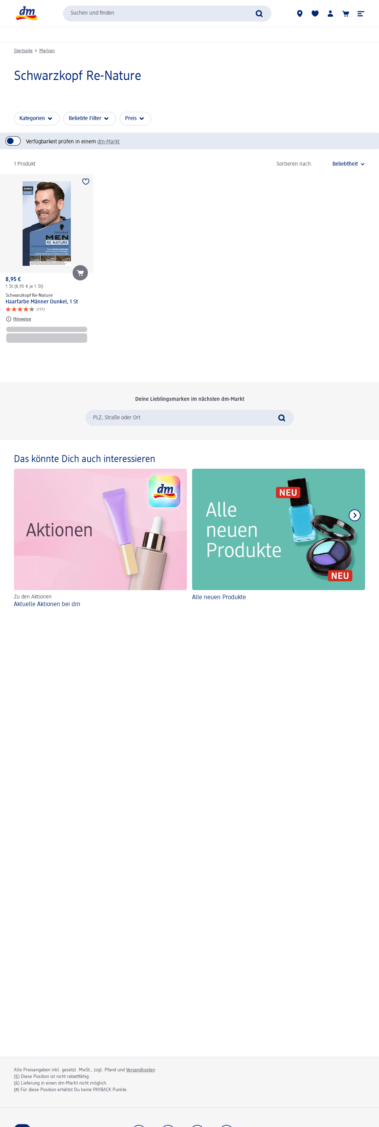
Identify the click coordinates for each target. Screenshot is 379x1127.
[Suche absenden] (259, 14)
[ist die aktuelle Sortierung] (340, 164)
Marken (47, 50)
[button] (361, 13)
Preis (131, 118)
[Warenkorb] (345, 13)
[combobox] (167, 14)
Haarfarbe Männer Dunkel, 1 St (42, 302)
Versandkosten (140, 1070)
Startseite (23, 50)
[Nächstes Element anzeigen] (355, 515)
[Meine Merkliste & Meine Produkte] (315, 13)
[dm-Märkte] (300, 13)
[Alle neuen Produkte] (278, 539)
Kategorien (32, 118)
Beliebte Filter (85, 118)
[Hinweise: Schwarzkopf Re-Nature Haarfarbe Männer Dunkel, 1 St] (18, 319)
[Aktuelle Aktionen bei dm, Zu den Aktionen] (100, 539)
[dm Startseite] (26, 13)
